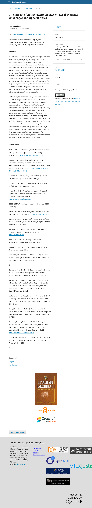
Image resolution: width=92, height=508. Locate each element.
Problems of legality (19, 2)
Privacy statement (39, 455)
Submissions (37, 448)
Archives (18, 8)
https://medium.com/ (16, 235)
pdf (59, 27)
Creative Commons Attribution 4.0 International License (67, 101)
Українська (13, 365)
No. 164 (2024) (28, 8)
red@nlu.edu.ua (20, 464)
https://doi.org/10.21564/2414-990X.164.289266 (29, 34)
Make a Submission (17, 432)
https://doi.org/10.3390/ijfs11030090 (21, 333)
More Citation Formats (64, 59)
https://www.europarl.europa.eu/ (20, 199)
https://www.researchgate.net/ (38, 214)
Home (11, 8)
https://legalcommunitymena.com (31, 155)
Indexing (35, 453)
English (11, 362)
